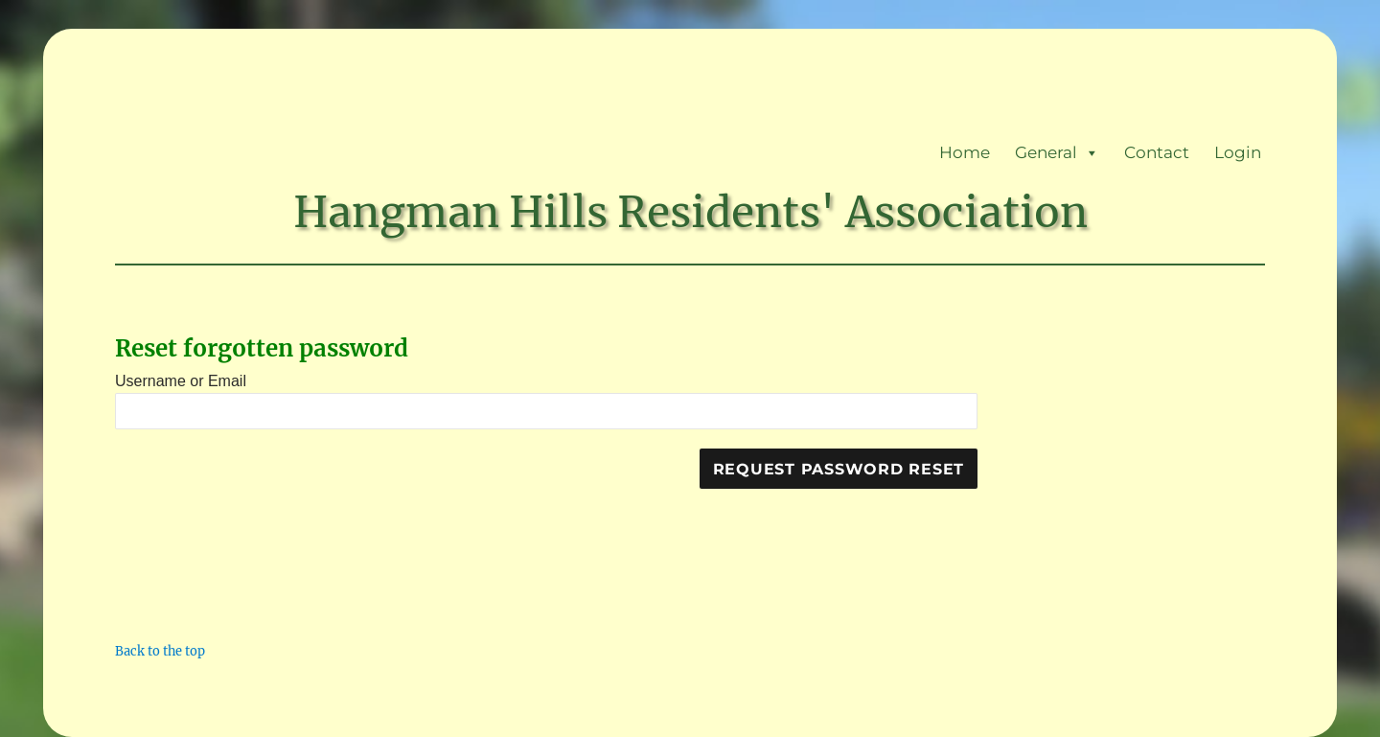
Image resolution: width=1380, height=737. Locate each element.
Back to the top (160, 650)
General (1057, 153)
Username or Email (180, 381)
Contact (1156, 152)
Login (1237, 152)
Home (964, 152)
